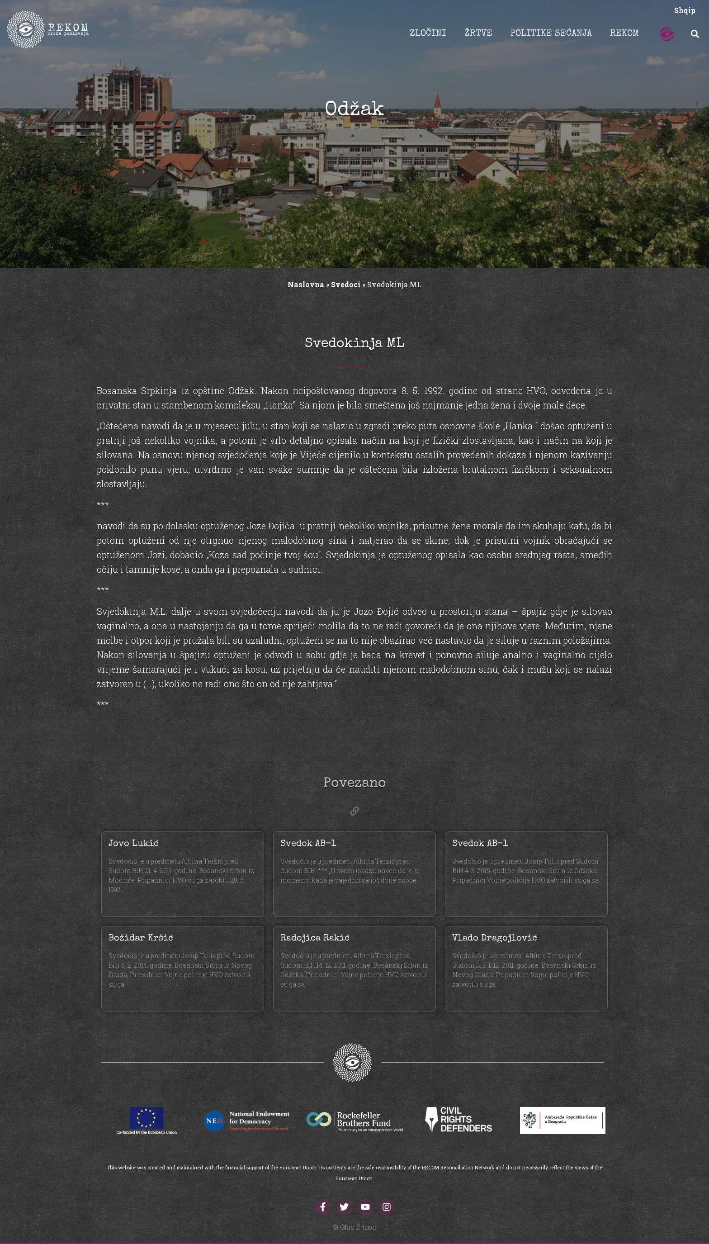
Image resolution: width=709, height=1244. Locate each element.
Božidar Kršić (141, 938)
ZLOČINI (428, 33)
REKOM (624, 33)
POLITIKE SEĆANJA (551, 33)
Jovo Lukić (134, 844)
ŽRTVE (478, 33)
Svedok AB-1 (308, 844)
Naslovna (306, 284)
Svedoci (345, 284)
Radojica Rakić (315, 938)
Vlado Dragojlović (494, 938)
